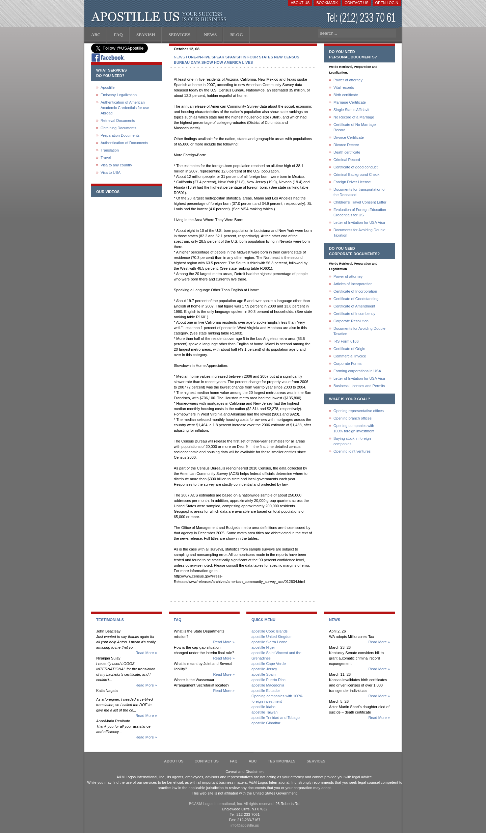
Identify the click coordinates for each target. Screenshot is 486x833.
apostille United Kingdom (272, 637)
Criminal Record (346, 160)
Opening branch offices (352, 418)
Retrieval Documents (118, 120)
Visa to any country (116, 165)
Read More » (146, 653)
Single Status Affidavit (351, 110)
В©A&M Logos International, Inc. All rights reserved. (231, 804)
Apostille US (160, 17)
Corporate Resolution (351, 321)
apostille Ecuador (265, 691)
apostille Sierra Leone (269, 642)
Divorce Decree (346, 145)
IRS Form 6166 (346, 341)
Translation (110, 150)
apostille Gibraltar (265, 723)
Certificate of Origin (349, 349)
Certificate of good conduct (355, 167)
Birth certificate (345, 95)
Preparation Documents (120, 135)
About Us (300, 3)
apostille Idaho (263, 707)
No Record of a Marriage (353, 117)
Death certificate (346, 152)
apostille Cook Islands (269, 631)
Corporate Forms (347, 363)
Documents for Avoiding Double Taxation (359, 232)
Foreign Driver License (352, 182)
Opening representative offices (358, 411)
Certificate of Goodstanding (355, 299)
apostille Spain (263, 674)
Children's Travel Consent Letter (359, 202)
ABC (253, 761)
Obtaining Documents (118, 128)
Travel (106, 158)
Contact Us (357, 3)
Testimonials (282, 761)
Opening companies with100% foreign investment (353, 428)
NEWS (179, 57)
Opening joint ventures (352, 451)
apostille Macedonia (267, 685)
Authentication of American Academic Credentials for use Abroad (125, 107)
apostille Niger (263, 647)
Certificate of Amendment (354, 306)
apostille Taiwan (264, 712)
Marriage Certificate (349, 102)
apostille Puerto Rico (268, 680)
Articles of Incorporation (353, 284)
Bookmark (327, 3)
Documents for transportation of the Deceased (359, 192)
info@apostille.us (245, 825)
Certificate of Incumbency (354, 314)
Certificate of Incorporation (355, 291)
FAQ (234, 761)
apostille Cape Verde (268, 664)
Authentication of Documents (124, 143)
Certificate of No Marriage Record (354, 127)
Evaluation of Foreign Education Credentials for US (359, 212)
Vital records (343, 87)
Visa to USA (110, 172)
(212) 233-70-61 (361, 18)
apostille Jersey (264, 669)
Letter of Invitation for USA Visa (359, 222)
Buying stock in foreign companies (352, 441)
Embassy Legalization (119, 95)
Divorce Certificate (348, 137)
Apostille (108, 87)
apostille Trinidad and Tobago (275, 718)
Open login (386, 3)
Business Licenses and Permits (359, 386)
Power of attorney (347, 80)
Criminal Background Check (356, 174)
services (315, 761)
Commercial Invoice (349, 356)
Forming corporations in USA (357, 371)
